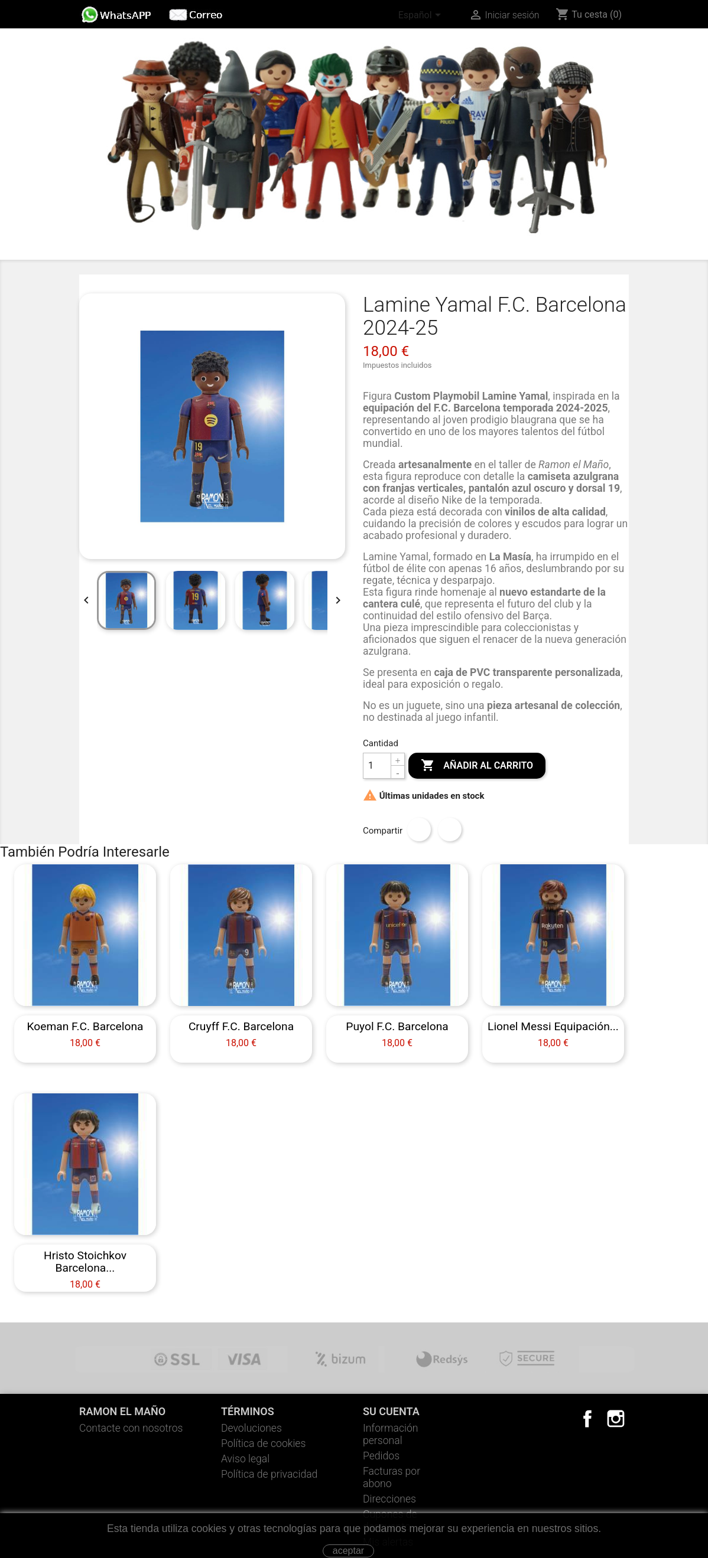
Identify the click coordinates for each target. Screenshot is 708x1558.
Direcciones (389, 1499)
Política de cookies (263, 1443)
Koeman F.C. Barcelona (85, 1026)
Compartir (419, 829)
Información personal (390, 1434)
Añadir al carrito (477, 765)
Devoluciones (251, 1428)
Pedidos (381, 1456)
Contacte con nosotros (131, 1428)
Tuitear (450, 829)
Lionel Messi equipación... (553, 1026)
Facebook (587, 1418)
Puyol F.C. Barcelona (397, 1026)
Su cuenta (391, 1411)
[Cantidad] (377, 766)
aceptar (348, 1551)
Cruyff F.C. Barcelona (241, 1026)
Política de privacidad (269, 1474)
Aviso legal (245, 1459)
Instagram (616, 1418)
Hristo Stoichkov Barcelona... (85, 1262)
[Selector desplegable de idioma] (421, 16)
